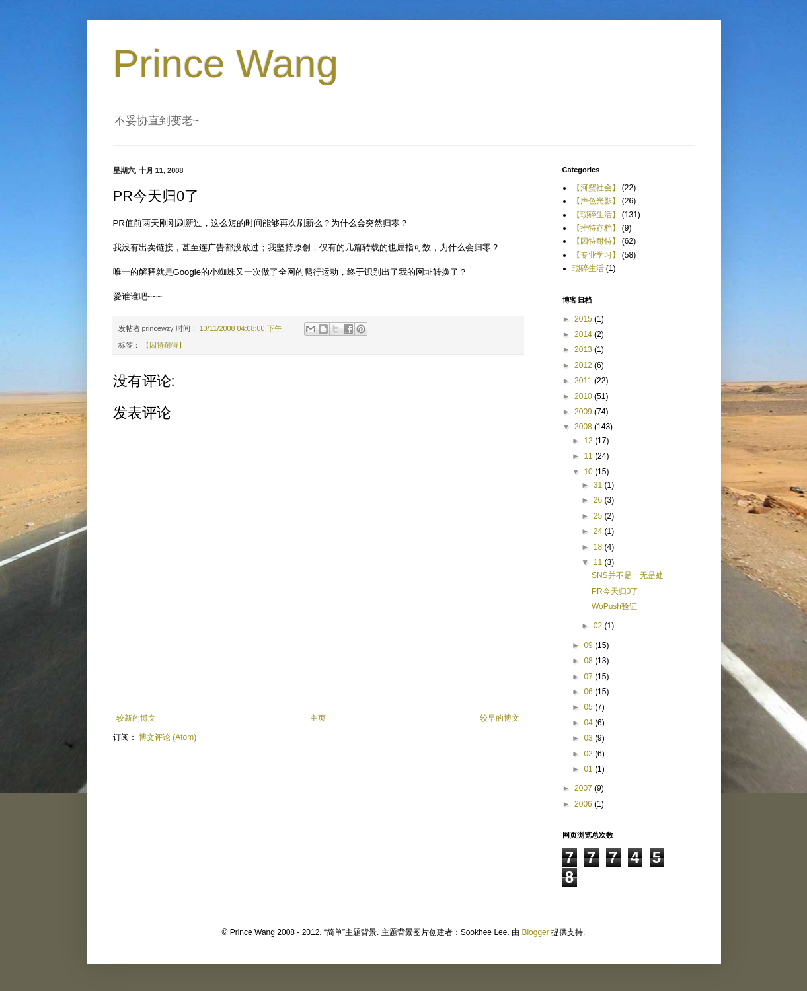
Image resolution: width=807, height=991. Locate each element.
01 (589, 769)
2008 (584, 426)
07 (589, 676)
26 (599, 500)
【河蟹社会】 (596, 187)
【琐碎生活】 (596, 214)
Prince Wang (225, 64)
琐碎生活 (588, 268)
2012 (584, 365)
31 (599, 485)
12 (589, 440)
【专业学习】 (596, 255)
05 (589, 707)
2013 (584, 349)
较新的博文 (136, 718)
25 (599, 516)
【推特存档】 (596, 228)
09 (589, 645)
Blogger (535, 932)
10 (589, 471)
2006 (584, 804)
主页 (318, 718)
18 (599, 547)
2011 (584, 380)
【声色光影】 (596, 200)
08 (589, 660)
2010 (584, 396)
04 (589, 722)
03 (589, 738)
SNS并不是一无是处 (628, 575)
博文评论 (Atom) (167, 737)
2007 (584, 788)
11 (589, 455)
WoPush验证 (614, 606)
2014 (584, 334)
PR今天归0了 (615, 591)
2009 (584, 411)
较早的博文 (499, 718)
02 (599, 625)
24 (599, 531)
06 (589, 691)
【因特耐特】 (164, 345)
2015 (584, 319)
